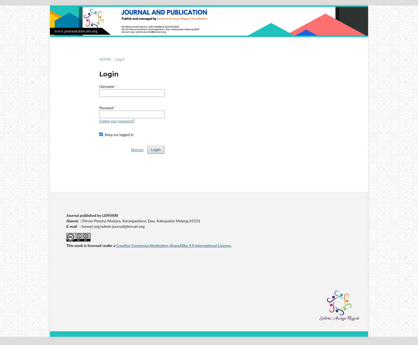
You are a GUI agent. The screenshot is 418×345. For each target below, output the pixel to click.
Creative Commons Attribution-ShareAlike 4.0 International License (173, 245)
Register (137, 150)
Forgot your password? (117, 121)
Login (156, 150)
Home (105, 59)
